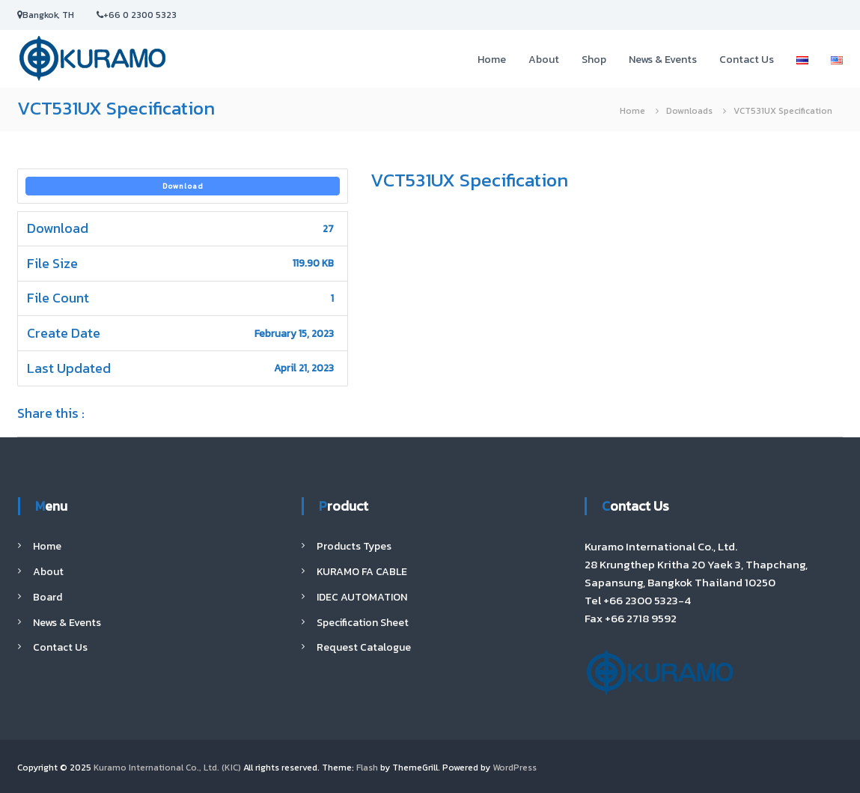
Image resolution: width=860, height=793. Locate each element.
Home (492, 59)
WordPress (514, 767)
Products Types (354, 546)
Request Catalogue (364, 647)
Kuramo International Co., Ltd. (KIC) (167, 767)
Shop (594, 59)
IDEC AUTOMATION (362, 597)
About (543, 59)
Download (183, 186)
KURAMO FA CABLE (362, 572)
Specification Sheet (363, 623)
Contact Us (746, 59)
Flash (367, 767)
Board (47, 597)
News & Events (663, 59)
